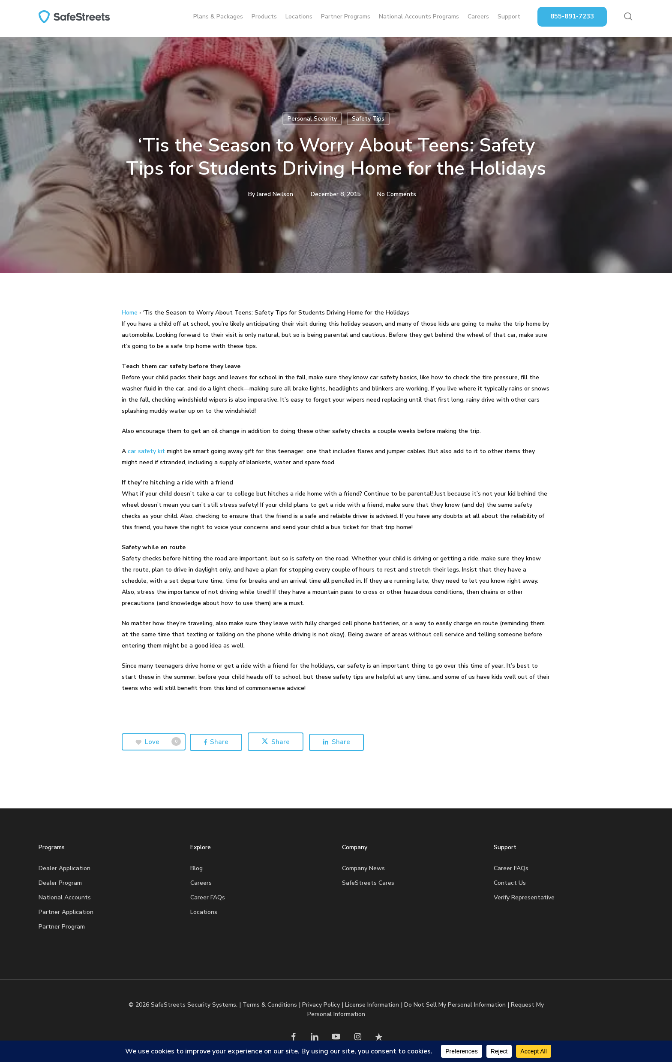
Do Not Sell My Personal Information (455, 1005)
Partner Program (62, 927)
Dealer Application (64, 868)
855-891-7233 (572, 18)
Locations (203, 912)
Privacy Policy (321, 1005)
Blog (196, 868)
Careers (201, 883)
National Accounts (65, 897)
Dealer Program (60, 883)
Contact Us (510, 883)
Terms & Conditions (270, 1005)
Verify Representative (524, 897)
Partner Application (66, 912)
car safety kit (146, 451)
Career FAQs (207, 897)
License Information (372, 1005)
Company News (363, 868)
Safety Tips (368, 119)
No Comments (396, 194)
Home (130, 313)
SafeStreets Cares (368, 883)
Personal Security (312, 119)
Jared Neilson (274, 194)
